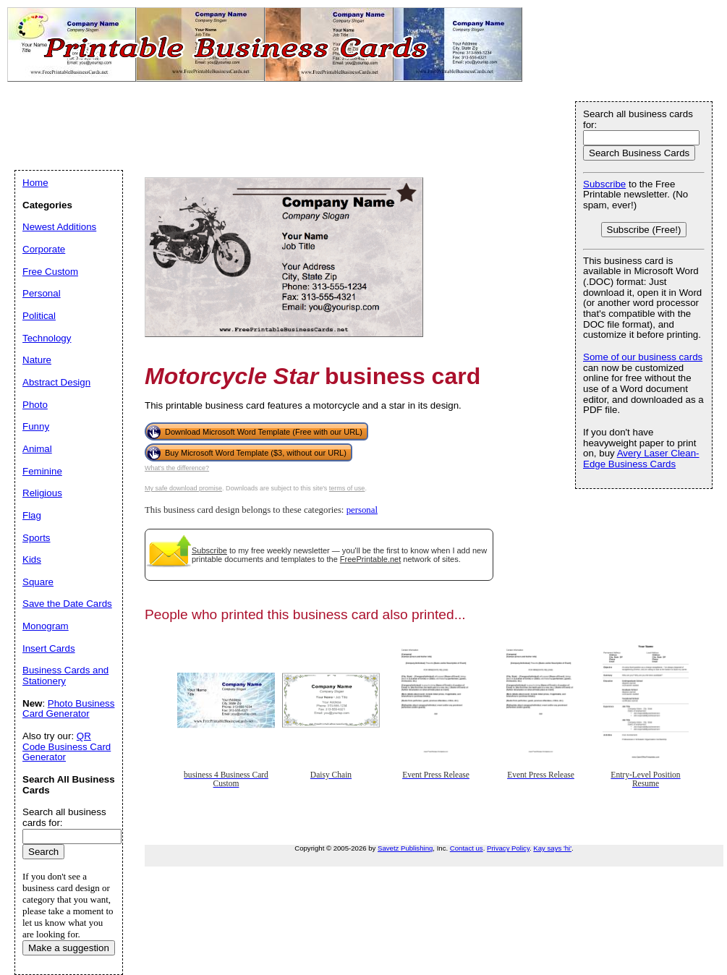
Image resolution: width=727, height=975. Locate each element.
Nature (36, 359)
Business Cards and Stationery (65, 675)
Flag (31, 515)
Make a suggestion (68, 947)
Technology (46, 338)
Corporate (43, 249)
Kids (31, 559)
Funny (35, 426)
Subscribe (209, 550)
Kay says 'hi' (552, 848)
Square (38, 581)
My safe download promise (183, 488)
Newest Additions (59, 226)
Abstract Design (56, 382)
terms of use (347, 488)
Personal (41, 293)
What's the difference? (177, 468)
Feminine (42, 471)
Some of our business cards (642, 357)
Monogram (45, 626)
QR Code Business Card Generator (66, 746)
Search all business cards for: (638, 119)
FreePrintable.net (370, 559)
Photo (35, 404)
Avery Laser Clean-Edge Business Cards (641, 458)
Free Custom (50, 271)
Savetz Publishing (405, 848)
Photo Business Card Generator (68, 709)
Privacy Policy (508, 848)
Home (35, 182)
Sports (36, 537)
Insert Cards (48, 648)
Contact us (466, 848)
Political (39, 315)
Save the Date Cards (67, 603)
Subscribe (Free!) (644, 229)
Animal (37, 448)
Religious (42, 493)
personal (362, 510)
